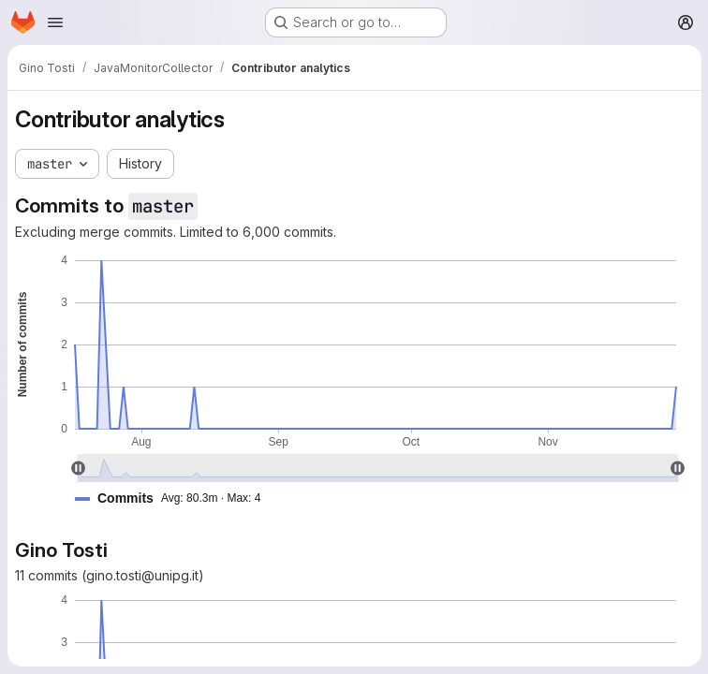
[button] (175, 498)
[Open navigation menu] (55, 22)
